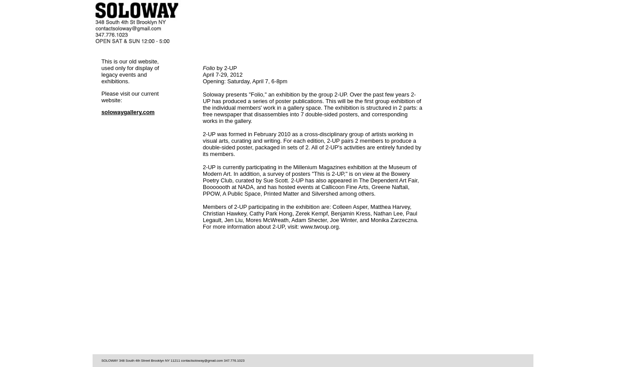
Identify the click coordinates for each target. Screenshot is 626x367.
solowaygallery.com (128, 112)
